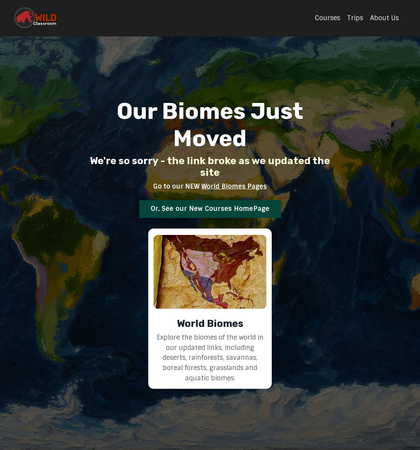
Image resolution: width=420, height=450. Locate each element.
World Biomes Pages (234, 186)
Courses (327, 18)
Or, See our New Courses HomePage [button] (210, 208)
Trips (355, 18)
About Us (384, 18)
